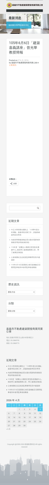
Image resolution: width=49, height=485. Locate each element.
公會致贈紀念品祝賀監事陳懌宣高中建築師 (24, 386)
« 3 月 (8, 429)
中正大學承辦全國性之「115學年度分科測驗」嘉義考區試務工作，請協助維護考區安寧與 (25, 232)
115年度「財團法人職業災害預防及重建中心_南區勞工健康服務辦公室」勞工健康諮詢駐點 (25, 249)
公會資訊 (12, 65)
